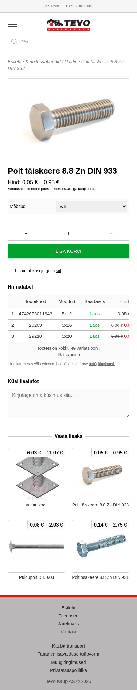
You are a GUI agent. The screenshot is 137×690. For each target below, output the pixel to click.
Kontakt (69, 631)
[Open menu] (12, 24)
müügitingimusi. (102, 364)
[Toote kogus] (68, 233)
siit (58, 270)
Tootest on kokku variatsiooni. (68, 351)
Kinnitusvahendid (43, 61)
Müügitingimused (68, 662)
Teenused (68, 615)
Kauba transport (68, 645)
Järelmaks (68, 623)
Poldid (70, 61)
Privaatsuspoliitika (68, 670)
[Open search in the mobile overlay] (68, 42)
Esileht (15, 61)
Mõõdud (18, 206)
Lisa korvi (68, 251)
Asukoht (52, 6)
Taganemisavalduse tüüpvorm (68, 653)
